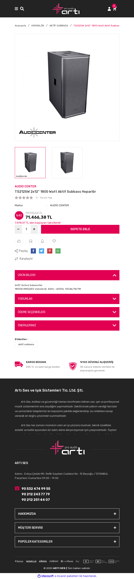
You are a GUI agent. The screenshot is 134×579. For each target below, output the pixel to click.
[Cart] (116, 9)
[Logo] (65, 8)
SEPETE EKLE (80, 229)
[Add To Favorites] (54, 241)
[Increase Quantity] (34, 229)
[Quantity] (26, 229)
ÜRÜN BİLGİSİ (27, 275)
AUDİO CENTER (25, 186)
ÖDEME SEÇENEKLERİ (31, 312)
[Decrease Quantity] (18, 229)
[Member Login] (109, 9)
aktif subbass (26, 344)
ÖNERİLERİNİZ (27, 325)
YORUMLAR (25, 299)
